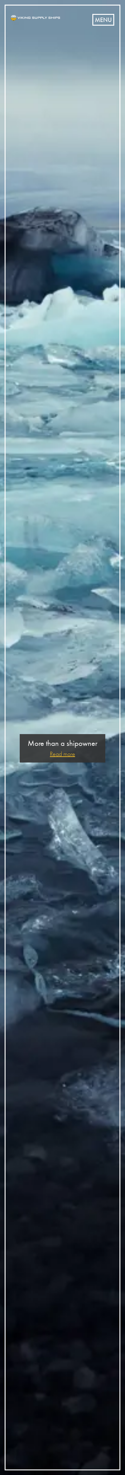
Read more (62, 754)
